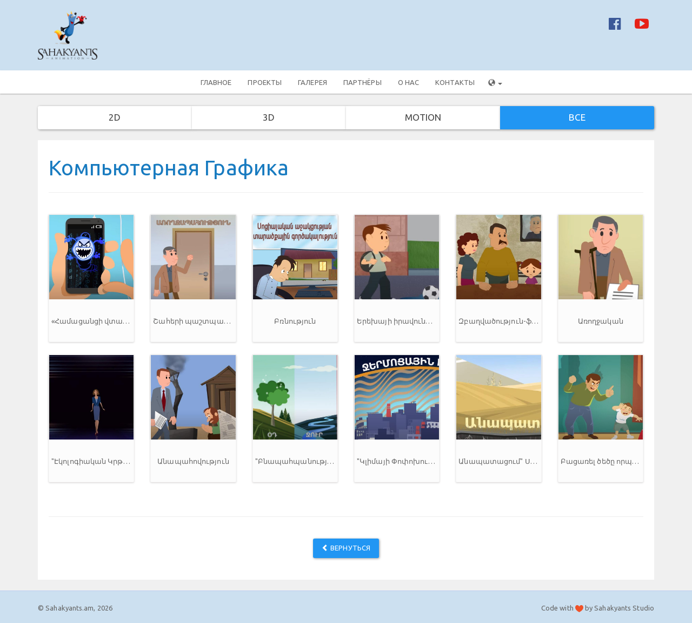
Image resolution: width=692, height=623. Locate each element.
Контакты (455, 82)
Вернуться (346, 548)
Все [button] (577, 117)
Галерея (312, 82)
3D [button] (269, 117)
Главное (216, 82)
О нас (409, 82)
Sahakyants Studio (624, 608)
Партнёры (362, 82)
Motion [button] (423, 117)
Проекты (265, 82)
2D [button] (115, 117)
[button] (91, 278)
